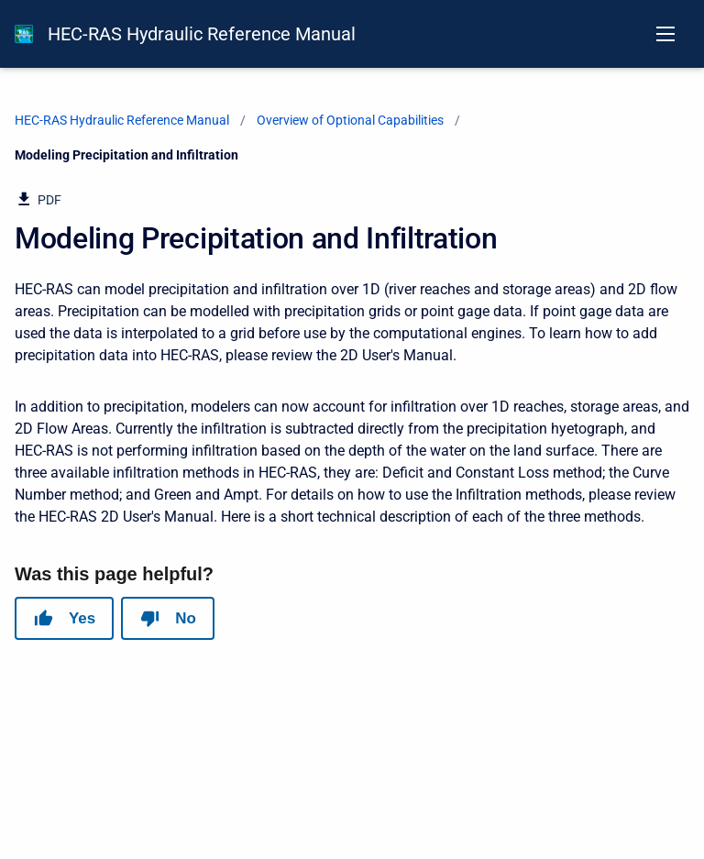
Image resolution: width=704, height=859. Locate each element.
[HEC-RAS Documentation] (24, 34)
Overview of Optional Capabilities (350, 120)
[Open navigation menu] (665, 34)
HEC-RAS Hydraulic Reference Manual (202, 34)
